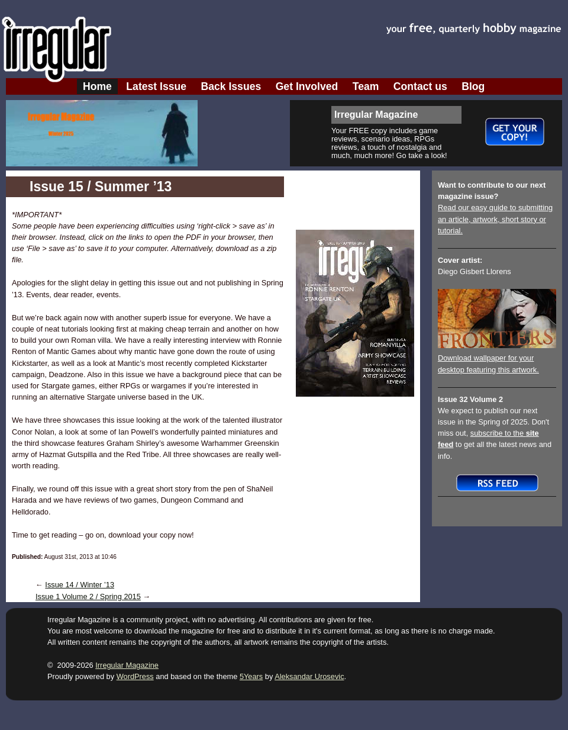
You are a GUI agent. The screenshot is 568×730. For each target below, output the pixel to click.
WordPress (135, 676)
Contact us (420, 86)
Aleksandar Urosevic (309, 676)
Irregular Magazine (127, 665)
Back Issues (231, 86)
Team (366, 86)
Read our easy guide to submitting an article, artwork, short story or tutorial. (495, 218)
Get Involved (307, 86)
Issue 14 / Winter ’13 (79, 584)
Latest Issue (156, 86)
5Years (251, 676)
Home (97, 86)
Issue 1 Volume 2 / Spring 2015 (88, 596)
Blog (473, 86)
